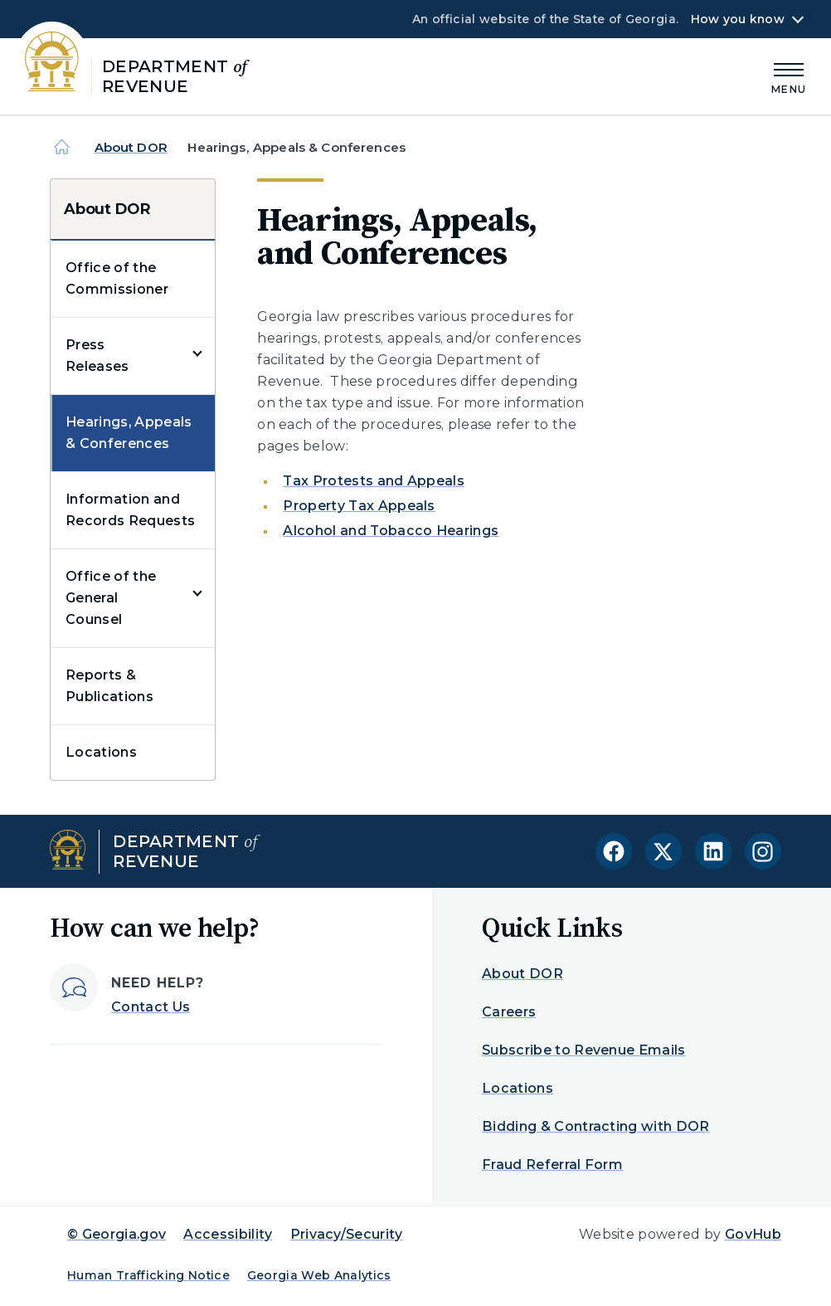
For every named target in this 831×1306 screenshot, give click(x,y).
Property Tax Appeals (359, 506)
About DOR (131, 147)
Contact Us (150, 1007)
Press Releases (97, 355)
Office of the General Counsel (111, 597)
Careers (509, 1012)
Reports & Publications (109, 685)
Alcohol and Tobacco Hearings (390, 530)
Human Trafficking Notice (148, 1275)
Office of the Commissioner (117, 278)
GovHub (753, 1234)
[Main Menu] (788, 75)
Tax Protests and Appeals (373, 481)
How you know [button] (738, 19)
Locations (101, 752)
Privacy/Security (346, 1234)
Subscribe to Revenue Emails (584, 1050)
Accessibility (227, 1234)
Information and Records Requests (130, 510)
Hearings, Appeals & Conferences (129, 432)
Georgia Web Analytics (319, 1275)
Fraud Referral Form (552, 1164)
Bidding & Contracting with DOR (596, 1126)
